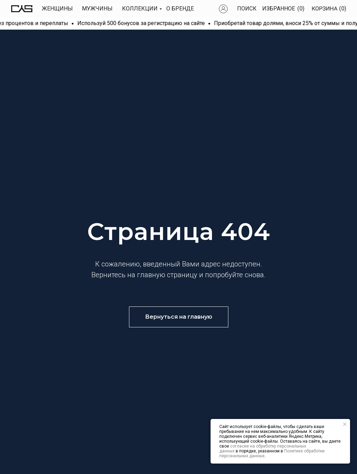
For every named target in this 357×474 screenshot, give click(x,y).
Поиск (247, 8)
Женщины (57, 8)
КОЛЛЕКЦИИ (140, 8)
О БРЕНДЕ (180, 8)
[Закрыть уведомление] (344, 424)
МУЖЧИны (97, 8)
